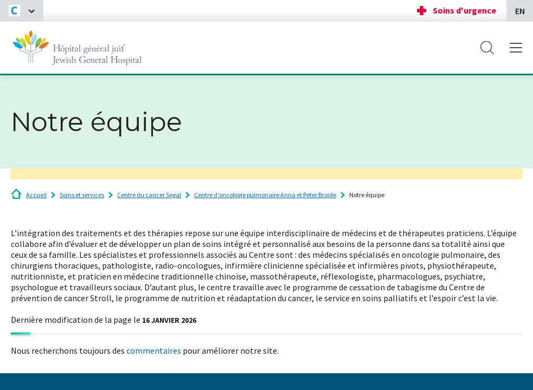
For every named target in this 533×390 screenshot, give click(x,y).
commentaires (153, 350)
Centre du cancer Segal (149, 195)
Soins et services (82, 195)
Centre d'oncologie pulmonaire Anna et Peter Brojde (265, 195)
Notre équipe (366, 195)
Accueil (36, 195)
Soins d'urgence (464, 10)
